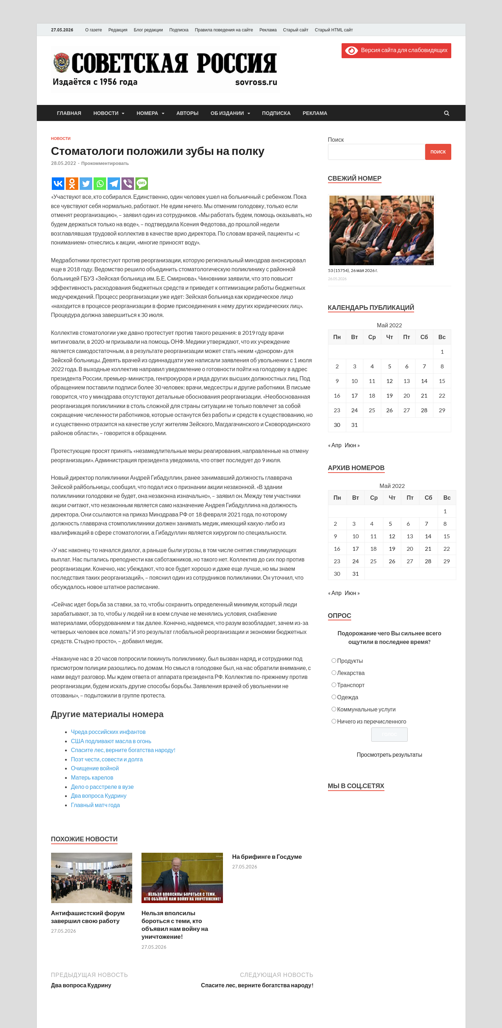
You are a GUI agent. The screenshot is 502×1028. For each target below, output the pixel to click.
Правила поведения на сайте (224, 29)
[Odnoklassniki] (72, 183)
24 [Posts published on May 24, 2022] (355, 561)
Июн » (352, 445)
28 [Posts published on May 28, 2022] (428, 561)
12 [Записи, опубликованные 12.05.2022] (389, 380)
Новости (105, 113)
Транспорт (351, 684)
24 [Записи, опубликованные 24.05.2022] (354, 410)
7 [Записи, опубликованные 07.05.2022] (424, 366)
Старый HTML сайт (334, 29)
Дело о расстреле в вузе (102, 786)
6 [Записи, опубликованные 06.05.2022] (406, 366)
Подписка (178, 29)
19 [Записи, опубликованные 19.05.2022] (389, 395)
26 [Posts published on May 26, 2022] (392, 561)
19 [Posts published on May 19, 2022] (392, 548)
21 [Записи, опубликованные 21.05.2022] (424, 395)
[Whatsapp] (100, 183)
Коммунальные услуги (366, 709)
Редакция (118, 29)
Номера (147, 113)
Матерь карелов (92, 777)
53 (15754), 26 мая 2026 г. (353, 270)
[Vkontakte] (58, 183)
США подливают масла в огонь (111, 740)
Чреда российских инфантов (108, 731)
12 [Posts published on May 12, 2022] (392, 536)
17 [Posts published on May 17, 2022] (355, 548)
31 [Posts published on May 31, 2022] (355, 573)
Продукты (350, 660)
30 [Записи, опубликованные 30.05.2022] (337, 424)
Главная (69, 113)
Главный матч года (95, 804)
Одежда (347, 697)
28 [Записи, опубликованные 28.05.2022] (424, 410)
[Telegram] (114, 183)
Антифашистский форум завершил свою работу (88, 916)
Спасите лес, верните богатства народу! (123, 749)
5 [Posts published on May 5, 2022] (390, 523)
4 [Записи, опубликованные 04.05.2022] (372, 366)
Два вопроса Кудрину (98, 795)
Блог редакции (148, 29)
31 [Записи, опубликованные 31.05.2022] (354, 424)
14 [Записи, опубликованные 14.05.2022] (424, 380)
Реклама (268, 29)
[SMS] (141, 183)
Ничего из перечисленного (372, 721)
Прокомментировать (105, 163)
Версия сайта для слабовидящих (396, 49)
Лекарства (351, 672)
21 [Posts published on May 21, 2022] (428, 548)
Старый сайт (295, 29)
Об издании (227, 113)
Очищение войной (95, 768)
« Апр (335, 445)
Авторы (188, 113)
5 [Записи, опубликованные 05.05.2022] (389, 366)
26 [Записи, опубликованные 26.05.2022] (389, 410)
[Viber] (127, 183)
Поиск (336, 139)
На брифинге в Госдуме (267, 856)
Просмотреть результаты (389, 754)
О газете (93, 29)
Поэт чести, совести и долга (107, 759)
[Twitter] (86, 183)
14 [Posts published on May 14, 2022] (428, 536)
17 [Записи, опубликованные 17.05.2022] (354, 395)
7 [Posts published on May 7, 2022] (426, 523)
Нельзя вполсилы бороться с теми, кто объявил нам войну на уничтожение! (174, 924)
